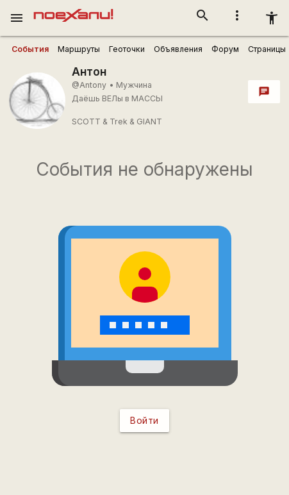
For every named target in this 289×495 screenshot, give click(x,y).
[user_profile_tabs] (30, 49)
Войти (144, 420)
